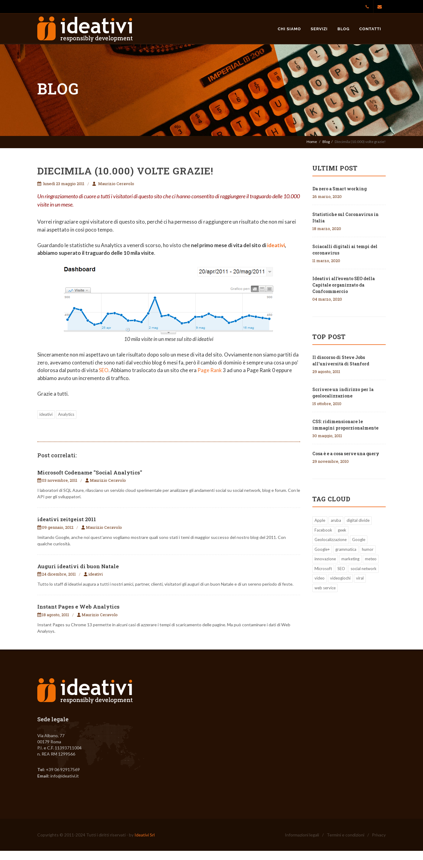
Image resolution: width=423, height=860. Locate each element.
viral (360, 578)
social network (364, 568)
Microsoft (323, 568)
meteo (371, 558)
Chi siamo (289, 29)
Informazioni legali (302, 834)
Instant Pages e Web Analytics (78, 606)
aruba (336, 520)
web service (325, 587)
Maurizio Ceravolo (116, 183)
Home (312, 141)
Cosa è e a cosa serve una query (345, 453)
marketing (350, 558)
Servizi (319, 29)
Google (358, 539)
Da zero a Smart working (339, 189)
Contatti (370, 29)
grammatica (345, 549)
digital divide (358, 520)
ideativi (276, 245)
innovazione (325, 558)
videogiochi (340, 578)
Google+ (322, 549)
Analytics (66, 414)
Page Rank (209, 370)
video (319, 578)
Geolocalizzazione (330, 539)
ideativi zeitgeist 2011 (66, 519)
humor (367, 549)
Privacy (379, 834)
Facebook (323, 530)
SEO (104, 370)
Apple (319, 520)
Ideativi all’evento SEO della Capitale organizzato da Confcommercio (343, 285)
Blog (343, 29)
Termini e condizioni (345, 834)
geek (342, 530)
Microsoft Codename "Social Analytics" (89, 472)
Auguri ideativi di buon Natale (78, 566)
